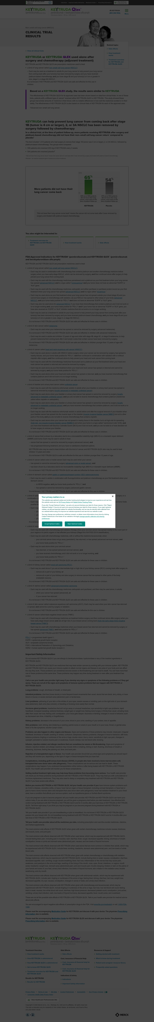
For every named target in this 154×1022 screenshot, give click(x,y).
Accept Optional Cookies (52, 524)
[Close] (112, 496)
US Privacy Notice (64, 502)
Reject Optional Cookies (75, 524)
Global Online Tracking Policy (82, 502)
